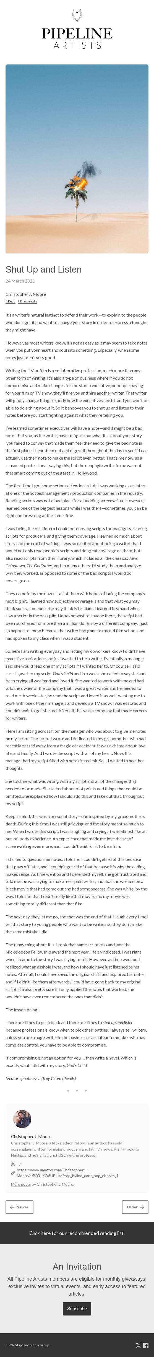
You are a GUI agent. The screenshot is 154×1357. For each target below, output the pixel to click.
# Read (10, 301)
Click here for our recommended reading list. (77, 1233)
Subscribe (77, 1308)
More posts (21, 1184)
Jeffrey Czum (49, 1078)
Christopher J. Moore (26, 294)
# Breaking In (27, 301)
